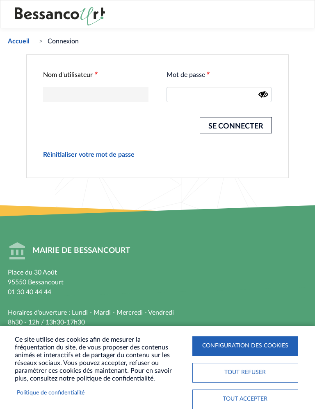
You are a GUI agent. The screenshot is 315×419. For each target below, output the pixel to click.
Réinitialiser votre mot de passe (89, 154)
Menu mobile (298, 19)
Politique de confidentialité (50, 393)
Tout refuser (245, 372)
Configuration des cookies (245, 346)
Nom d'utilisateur (68, 75)
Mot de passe (186, 75)
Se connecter (235, 126)
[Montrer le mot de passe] (263, 94)
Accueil (19, 41)
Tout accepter (245, 399)
